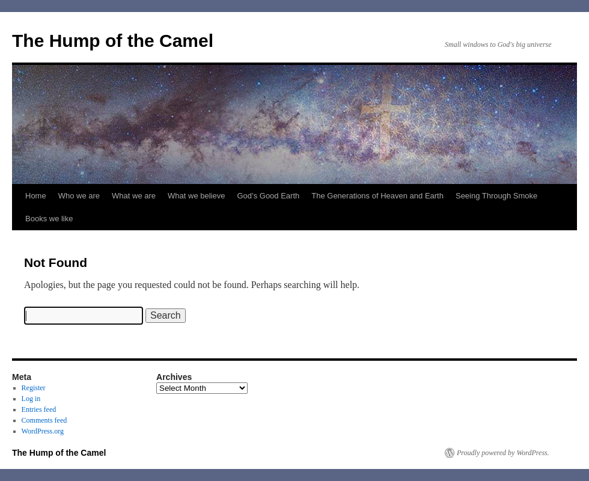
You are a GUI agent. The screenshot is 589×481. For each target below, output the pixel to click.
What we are (134, 195)
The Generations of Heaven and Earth (377, 195)
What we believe (196, 195)
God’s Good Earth (268, 195)
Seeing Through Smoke (496, 195)
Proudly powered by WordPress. (503, 453)
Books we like (49, 218)
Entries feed (39, 409)
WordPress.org (43, 431)
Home (35, 195)
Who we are (79, 195)
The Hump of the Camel (112, 41)
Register (34, 388)
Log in (31, 398)
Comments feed (44, 420)
